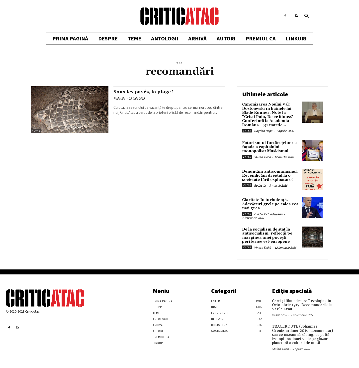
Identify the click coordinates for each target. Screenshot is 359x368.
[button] (307, 16)
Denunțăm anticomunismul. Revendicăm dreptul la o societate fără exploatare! (270, 175)
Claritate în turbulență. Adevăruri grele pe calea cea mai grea (270, 204)
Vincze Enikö (262, 247)
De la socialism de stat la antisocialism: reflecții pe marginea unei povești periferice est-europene (267, 235)
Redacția (119, 98)
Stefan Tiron (262, 157)
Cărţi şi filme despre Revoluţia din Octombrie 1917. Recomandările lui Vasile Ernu (303, 305)
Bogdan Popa (263, 131)
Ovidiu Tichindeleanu (268, 214)
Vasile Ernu (279, 315)
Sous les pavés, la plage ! (146, 92)
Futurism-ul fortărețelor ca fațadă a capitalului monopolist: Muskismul (269, 146)
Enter (36, 131)
